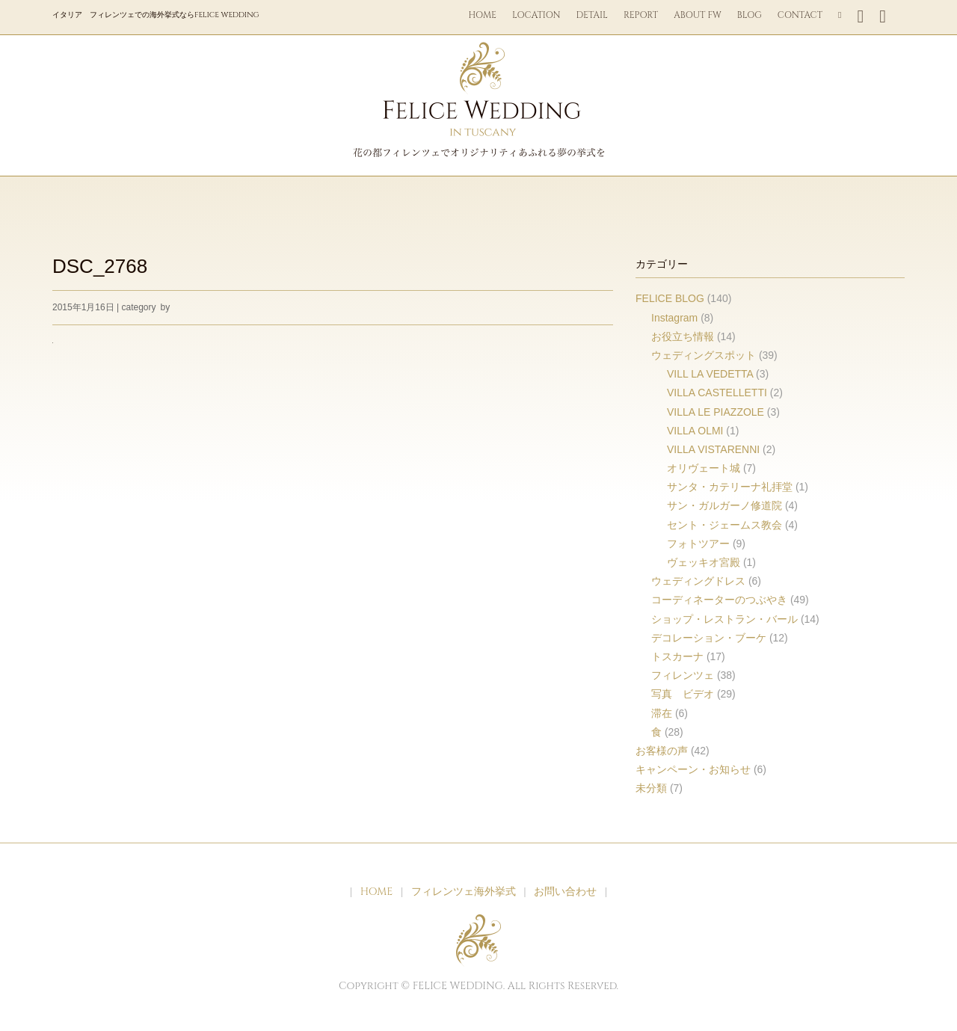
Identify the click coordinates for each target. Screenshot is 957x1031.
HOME (483, 15)
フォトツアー (698, 544)
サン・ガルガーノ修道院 (724, 505)
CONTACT (800, 15)
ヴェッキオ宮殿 (703, 562)
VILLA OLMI (695, 431)
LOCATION (536, 15)
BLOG (749, 15)
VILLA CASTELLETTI (717, 392)
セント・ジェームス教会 (724, 525)
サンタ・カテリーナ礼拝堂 (730, 487)
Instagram (674, 318)
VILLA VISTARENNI (713, 449)
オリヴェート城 (703, 468)
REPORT (641, 15)
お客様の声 (662, 751)
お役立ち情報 (682, 336)
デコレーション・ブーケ (708, 638)
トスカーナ (677, 656)
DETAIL (592, 15)
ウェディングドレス (698, 581)
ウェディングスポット (703, 355)
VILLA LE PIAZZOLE (715, 412)
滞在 (661, 713)
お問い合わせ (565, 891)
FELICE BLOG (670, 298)
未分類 (651, 788)
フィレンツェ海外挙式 (463, 891)
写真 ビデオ (682, 694)
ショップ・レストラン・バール (724, 619)
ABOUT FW (697, 15)
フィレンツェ (682, 675)
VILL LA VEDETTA (710, 374)
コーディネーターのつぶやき (719, 600)
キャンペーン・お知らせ (693, 769)
